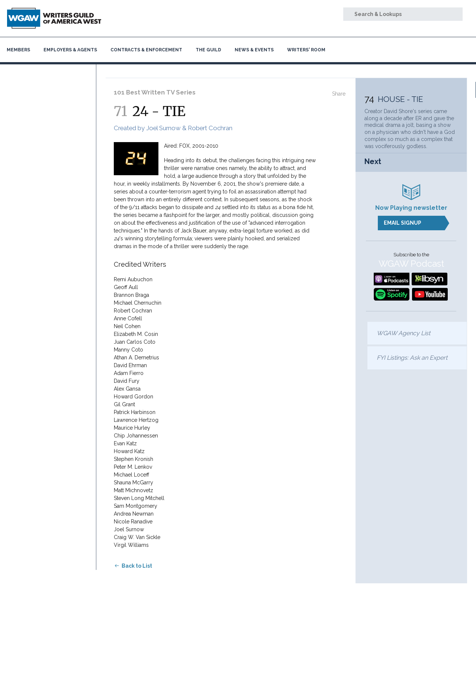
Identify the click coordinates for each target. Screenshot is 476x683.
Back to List (137, 566)
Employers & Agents (70, 49)
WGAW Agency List (403, 333)
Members (18, 49)
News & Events (254, 49)
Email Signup (402, 223)
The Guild (208, 49)
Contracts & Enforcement (146, 49)
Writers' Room (306, 49)
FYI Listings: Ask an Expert (412, 357)
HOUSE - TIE (400, 99)
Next (372, 161)
